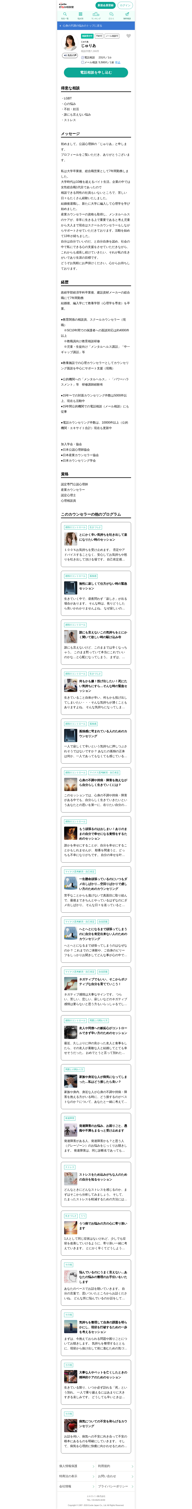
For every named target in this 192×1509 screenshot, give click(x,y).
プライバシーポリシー (113, 1486)
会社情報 (65, 1486)
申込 (117, 62)
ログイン (125, 5)
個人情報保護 (68, 1466)
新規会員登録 (105, 5)
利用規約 (104, 1466)
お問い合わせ (107, 1476)
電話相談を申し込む (96, 72)
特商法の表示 (68, 1476)
